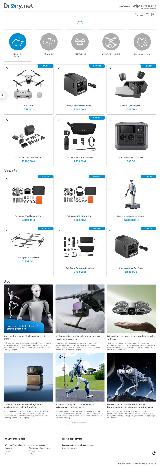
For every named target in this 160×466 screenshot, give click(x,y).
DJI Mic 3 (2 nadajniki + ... (131, 105)
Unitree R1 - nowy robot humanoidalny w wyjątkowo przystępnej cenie (75, 405)
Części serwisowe (142, 54)
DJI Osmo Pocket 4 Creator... (80, 268)
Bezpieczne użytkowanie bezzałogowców (78, 445)
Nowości (11, 170)
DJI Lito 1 (28, 105)
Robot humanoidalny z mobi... (131, 216)
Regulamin (9, 448)
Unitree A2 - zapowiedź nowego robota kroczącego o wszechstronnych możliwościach (130, 405)
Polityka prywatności (37, 454)
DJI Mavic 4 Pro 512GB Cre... (28, 157)
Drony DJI (48, 54)
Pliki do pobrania (35, 451)
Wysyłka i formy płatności (15, 445)
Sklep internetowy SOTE (126, 464)
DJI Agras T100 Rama (28, 257)
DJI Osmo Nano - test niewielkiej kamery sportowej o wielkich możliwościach (23, 405)
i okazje (18, 55)
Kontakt (8, 451)
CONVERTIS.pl (151, 464)
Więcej (14, 349)
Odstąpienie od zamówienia (39, 448)
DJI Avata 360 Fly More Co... (28, 216)
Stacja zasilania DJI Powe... (80, 105)
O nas (7, 454)
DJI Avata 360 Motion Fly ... (80, 216)
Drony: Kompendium (70, 448)
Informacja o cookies (37, 445)
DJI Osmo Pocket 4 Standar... (80, 157)
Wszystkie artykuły (80, 423)
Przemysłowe (80, 54)
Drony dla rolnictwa (111, 54)
